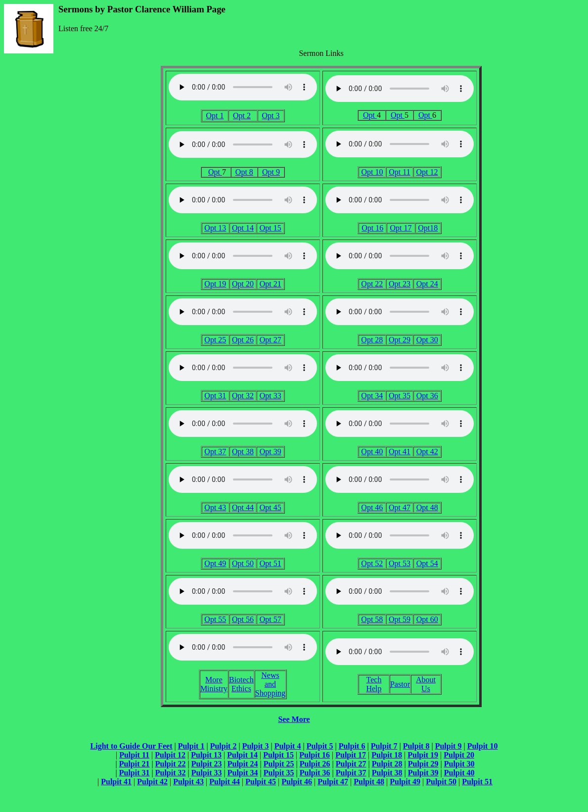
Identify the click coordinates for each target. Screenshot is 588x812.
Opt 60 (427, 619)
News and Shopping (270, 684)
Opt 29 (399, 339)
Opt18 (428, 228)
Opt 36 (427, 395)
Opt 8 (244, 172)
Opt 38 (243, 451)
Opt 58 (372, 619)
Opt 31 (215, 395)
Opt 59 (399, 619)
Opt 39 (270, 451)
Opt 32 (243, 395)
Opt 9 (271, 172)
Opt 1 (215, 115)
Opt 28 (372, 339)
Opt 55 (215, 619)
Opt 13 (215, 228)
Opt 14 (243, 228)
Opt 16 (372, 228)
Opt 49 (215, 563)
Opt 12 (427, 172)
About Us (426, 684)
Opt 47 (399, 507)
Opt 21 (270, 284)
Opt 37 (215, 451)
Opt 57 (270, 619)
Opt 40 (372, 451)
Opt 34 (372, 395)
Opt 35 (399, 395)
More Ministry (213, 684)
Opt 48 (427, 507)
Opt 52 (372, 563)
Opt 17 (400, 228)
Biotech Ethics (241, 684)
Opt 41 (399, 451)
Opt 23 (399, 284)
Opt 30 (427, 339)
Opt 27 (270, 339)
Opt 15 (270, 228)
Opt (370, 115)
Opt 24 (427, 284)
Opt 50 (243, 563)
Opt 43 (215, 507)
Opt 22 (372, 284)
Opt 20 (243, 284)
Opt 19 (215, 284)
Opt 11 (399, 172)
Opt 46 (372, 507)
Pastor (400, 684)
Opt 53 (399, 563)
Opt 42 (427, 451)
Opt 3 (271, 115)
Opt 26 (243, 339)
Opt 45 (270, 507)
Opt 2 (242, 115)
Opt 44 (243, 507)
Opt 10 (372, 172)
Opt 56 (243, 619)
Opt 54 (427, 563)
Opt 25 (215, 339)
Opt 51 (270, 563)
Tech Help (373, 684)
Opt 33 (270, 395)
